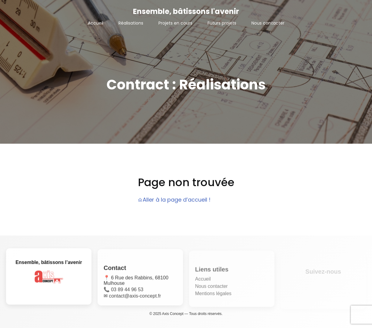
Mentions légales (213, 295)
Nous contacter (267, 23)
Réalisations (130, 23)
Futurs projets (222, 23)
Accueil (95, 23)
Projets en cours (175, 23)
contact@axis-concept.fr (135, 297)
